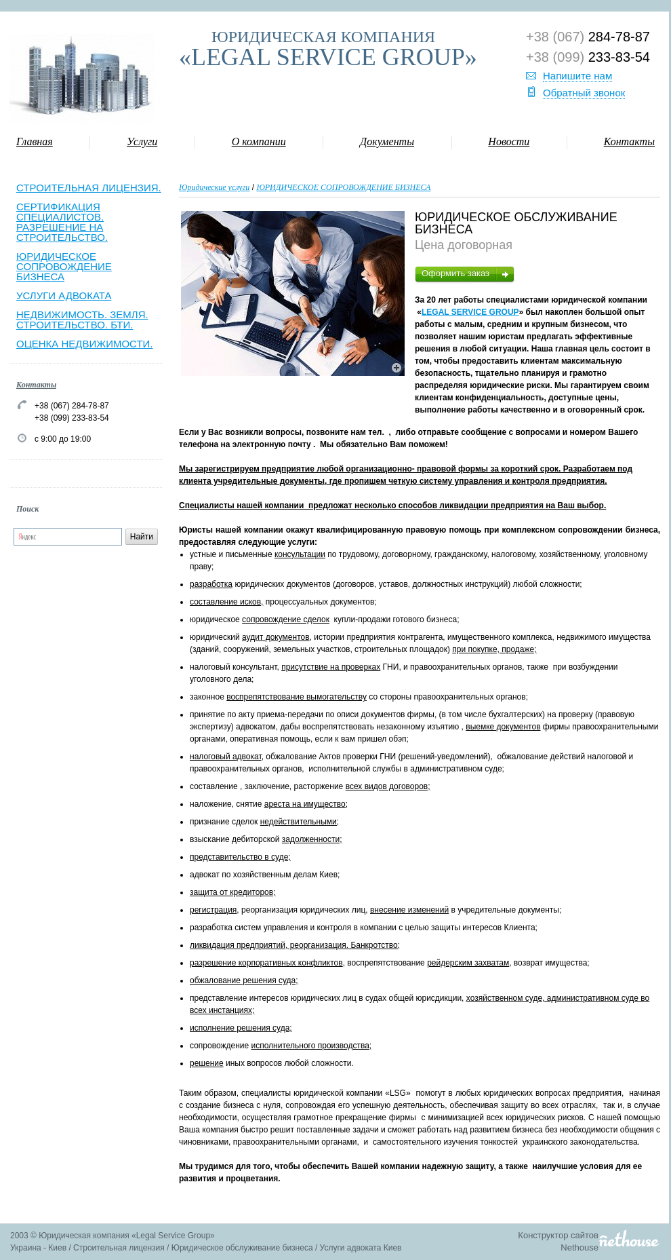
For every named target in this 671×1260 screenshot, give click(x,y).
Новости (508, 141)
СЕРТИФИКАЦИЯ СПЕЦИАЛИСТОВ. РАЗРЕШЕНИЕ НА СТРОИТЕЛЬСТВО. (62, 222)
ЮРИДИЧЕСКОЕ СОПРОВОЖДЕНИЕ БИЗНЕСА (64, 266)
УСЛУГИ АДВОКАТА (63, 295)
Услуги (142, 141)
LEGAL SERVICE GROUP (470, 312)
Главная (34, 141)
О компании (259, 141)
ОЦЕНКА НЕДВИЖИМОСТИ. (84, 343)
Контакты (629, 141)
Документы (387, 141)
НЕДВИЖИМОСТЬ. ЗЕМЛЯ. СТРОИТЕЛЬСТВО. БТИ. (82, 319)
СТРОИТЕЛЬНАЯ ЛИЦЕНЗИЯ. (88, 187)
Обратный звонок (584, 92)
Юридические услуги (214, 187)
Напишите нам (577, 75)
